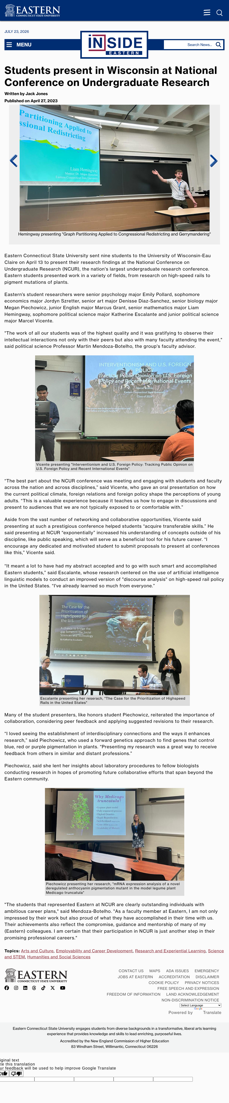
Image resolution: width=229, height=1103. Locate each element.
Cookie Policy (163, 982)
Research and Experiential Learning (170, 951)
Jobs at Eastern (135, 977)
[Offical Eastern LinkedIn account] (25, 988)
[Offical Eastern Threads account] (34, 988)
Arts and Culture (37, 951)
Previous (13, 161)
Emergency (207, 971)
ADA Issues (177, 971)
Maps (154, 971)
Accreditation (174, 977)
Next (213, 161)
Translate (207, 1012)
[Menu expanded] (207, 13)
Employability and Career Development (94, 951)
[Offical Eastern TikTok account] (43, 988)
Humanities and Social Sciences (59, 957)
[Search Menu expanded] (220, 13)
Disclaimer (207, 977)
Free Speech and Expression (188, 988)
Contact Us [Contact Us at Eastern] (131, 971)
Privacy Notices (202, 982)
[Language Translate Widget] (200, 1005)
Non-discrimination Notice (190, 1000)
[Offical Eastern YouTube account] (62, 988)
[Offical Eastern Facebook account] (7, 988)
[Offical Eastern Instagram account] (16, 988)
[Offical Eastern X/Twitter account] (53, 988)
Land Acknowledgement (192, 994)
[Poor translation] (16, 1073)
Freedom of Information (134, 994)
